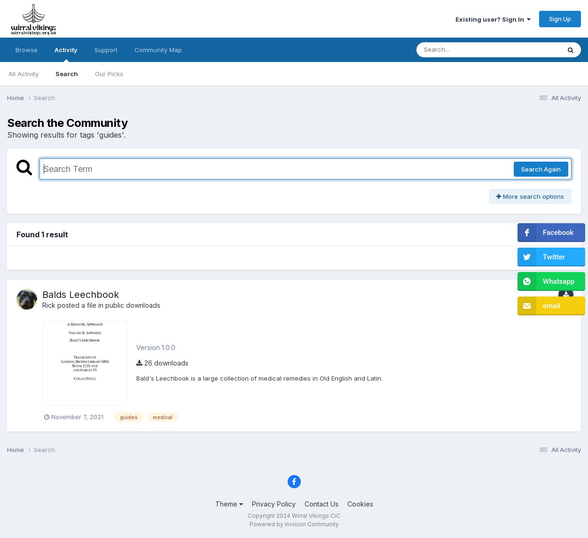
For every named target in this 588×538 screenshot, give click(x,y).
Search (66, 74)
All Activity (23, 74)
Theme (229, 504)
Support (106, 50)
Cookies (360, 504)
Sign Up (560, 19)
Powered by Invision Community (294, 524)
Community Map (158, 50)
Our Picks (109, 74)
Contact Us (321, 504)
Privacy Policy (274, 504)
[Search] (462, 49)
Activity (66, 54)
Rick (48, 305)
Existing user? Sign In (493, 19)
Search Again (541, 169)
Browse (27, 50)
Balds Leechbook (80, 294)
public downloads (132, 305)
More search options (530, 196)
